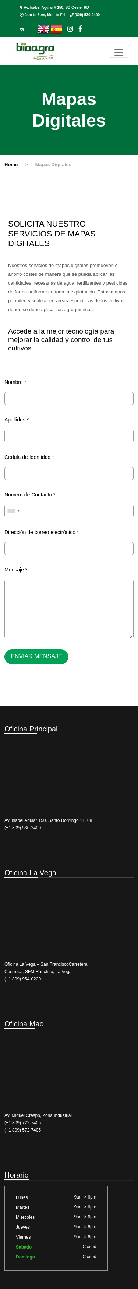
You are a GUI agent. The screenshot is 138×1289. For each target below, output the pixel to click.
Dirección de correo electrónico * (41, 532)
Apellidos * (16, 420)
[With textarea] (69, 609)
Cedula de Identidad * (29, 457)
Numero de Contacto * (30, 495)
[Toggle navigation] (119, 51)
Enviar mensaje (36, 656)
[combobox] (13, 511)
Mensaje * (15, 570)
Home (11, 164)
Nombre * (15, 382)
